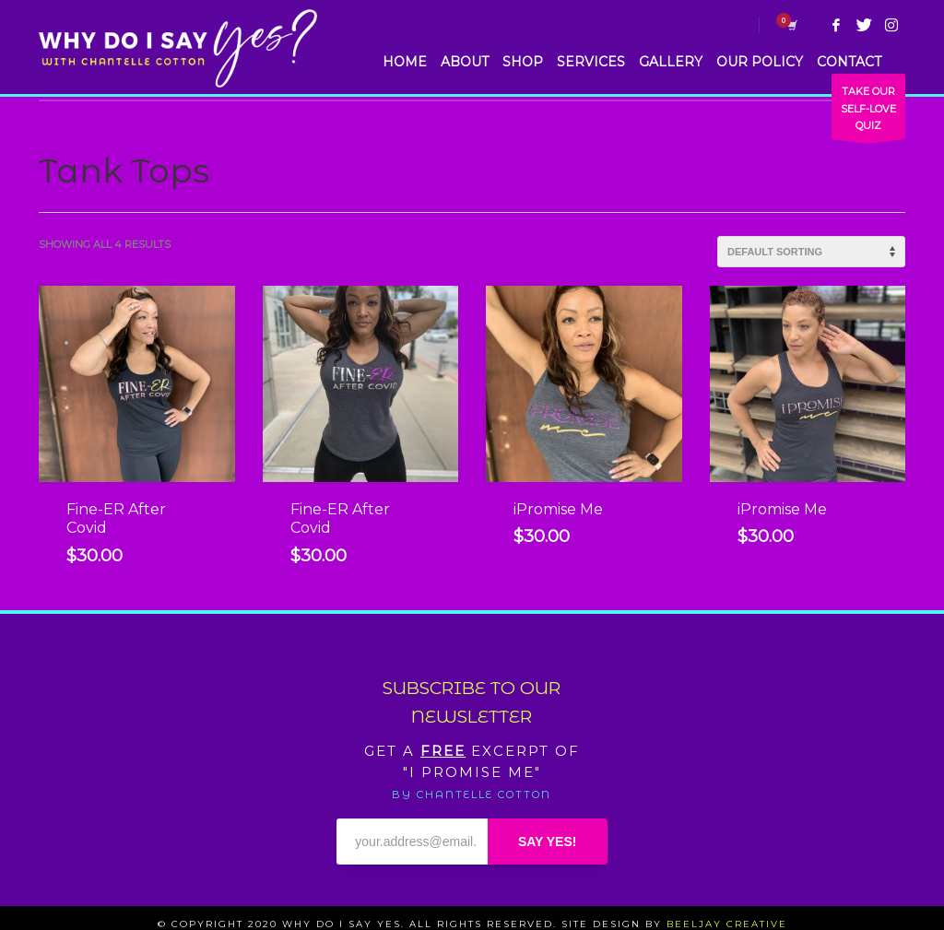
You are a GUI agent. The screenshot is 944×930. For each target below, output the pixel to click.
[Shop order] (811, 251)
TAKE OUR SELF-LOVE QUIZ (868, 112)
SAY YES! (547, 841)
